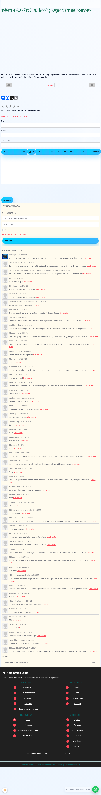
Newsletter (77, 741)
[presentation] (19, 190)
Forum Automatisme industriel (50, 662)
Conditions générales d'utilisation (49, 765)
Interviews (28, 698)
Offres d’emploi (77, 730)
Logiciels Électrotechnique (28, 730)
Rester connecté (11, 230)
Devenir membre (77, 698)
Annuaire (28, 725)
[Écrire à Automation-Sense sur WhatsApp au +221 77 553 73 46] (95, 789)
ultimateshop (16, 325)
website (13, 309)
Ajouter (7, 200)
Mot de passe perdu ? (20, 235)
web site (13, 317)
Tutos (28, 719)
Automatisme (28, 687)
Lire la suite (88, 258)
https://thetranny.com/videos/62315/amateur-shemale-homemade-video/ (37, 270)
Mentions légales (27, 765)
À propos (77, 725)
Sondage (77, 703)
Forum (77, 687)
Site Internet (6, 140)
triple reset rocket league (20, 510)
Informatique (28, 736)
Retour (50, 85)
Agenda (77, 719)
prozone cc (15, 333)
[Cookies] (5, 790)
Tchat (77, 693)
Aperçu (94, 152)
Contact (77, 746)
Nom (3, 121)
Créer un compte (7, 235)
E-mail (3, 131)
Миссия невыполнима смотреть (22, 301)
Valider (8, 240)
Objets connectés (28, 693)
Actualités (28, 703)
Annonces (77, 736)
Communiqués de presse (28, 709)
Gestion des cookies (72, 765)
